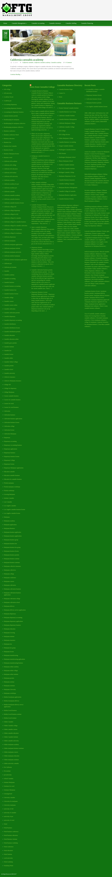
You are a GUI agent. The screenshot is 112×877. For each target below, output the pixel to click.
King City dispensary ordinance (93, 226)
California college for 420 (11, 214)
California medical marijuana (12, 256)
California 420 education (11, 169)
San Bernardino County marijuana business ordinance (95, 273)
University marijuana (10, 805)
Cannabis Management (19, 23)
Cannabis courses (9, 301)
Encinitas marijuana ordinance (93, 190)
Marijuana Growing (9, 632)
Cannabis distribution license (12, 328)
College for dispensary (10, 388)
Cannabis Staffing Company (66, 184)
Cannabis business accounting (12, 286)
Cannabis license (8, 354)
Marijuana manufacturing (11, 655)
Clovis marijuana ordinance (98, 320)
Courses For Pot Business (97, 154)
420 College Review (64, 134)
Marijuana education (9, 629)
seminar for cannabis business (72, 231)
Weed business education (11, 835)
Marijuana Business (9, 528)
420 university (8, 93)
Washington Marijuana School (67, 157)
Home (5, 23)
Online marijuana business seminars (14, 748)
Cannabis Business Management (68, 119)
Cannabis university (9, 373)
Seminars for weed (9, 786)
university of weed (9, 820)
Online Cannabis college (10, 725)
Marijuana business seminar (11, 559)
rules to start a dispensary (98, 264)
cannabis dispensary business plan (99, 142)
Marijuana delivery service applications (15, 610)
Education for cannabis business (13, 479)
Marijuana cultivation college (12, 598)
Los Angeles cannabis (10, 506)
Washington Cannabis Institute (67, 149)
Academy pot (7, 101)
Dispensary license (9, 464)
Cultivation (7, 411)
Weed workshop (8, 862)
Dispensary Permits (36, 247)
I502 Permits (62, 153)
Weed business (8, 828)
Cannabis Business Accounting (67, 142)
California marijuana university (12, 252)
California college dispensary (12, 210)
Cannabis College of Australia (67, 191)
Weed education (8, 850)
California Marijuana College (67, 123)
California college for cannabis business (15, 222)
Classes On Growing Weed (92, 316)
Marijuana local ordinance (92, 306)
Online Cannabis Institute (11, 737)
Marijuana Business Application (67, 195)
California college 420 (10, 206)
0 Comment (68, 62)
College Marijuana (9, 392)
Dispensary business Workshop (99, 160)
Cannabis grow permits (10, 343)
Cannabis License (101, 144)
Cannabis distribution (10, 324)
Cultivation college (9, 426)
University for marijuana (11, 801)
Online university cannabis (11, 763)
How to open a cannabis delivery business (42, 111)
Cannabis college (8, 297)
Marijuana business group (11, 540)
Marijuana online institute (11, 674)
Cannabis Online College (11, 362)
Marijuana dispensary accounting (13, 617)
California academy (9, 180)
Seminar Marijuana (9, 782)
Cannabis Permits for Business (39, 91)
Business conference (9, 131)
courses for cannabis (90, 152)
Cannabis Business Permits (66, 199)
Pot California (8, 767)
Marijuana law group (10, 648)
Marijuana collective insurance (12, 566)
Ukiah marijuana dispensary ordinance (67, 205)
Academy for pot (8, 97)
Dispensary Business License (39, 292)
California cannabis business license (14, 203)
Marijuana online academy (11, 667)
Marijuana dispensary (10, 614)
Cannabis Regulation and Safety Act (94, 146)
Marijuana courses (9, 581)
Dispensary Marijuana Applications (13, 468)
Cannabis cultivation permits (12, 312)
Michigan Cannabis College (66, 172)
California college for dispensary (13, 229)
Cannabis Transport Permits (39, 205)
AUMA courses (95, 121)
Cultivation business (9, 415)
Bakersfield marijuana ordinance (94, 174)
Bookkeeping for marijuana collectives (14, 123)
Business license (8, 150)
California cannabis (27, 62)
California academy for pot (11, 184)
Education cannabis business (12, 475)
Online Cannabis (8, 722)
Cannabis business (9, 282)
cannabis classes (95, 140)
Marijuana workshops (10, 693)
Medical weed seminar (10, 718)
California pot (8, 263)
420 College (62, 131)
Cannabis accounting (9, 278)
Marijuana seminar (9, 682)
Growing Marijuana (9, 494)
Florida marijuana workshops (12, 487)
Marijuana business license (11, 551)
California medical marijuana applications (15, 259)
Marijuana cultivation (10, 585)
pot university (8, 775)
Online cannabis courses (10, 729)
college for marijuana (90, 322)
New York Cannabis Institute (67, 168)
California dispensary (10, 237)
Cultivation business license (11, 422)
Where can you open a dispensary (40, 133)
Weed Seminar (8, 854)
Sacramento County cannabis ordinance (96, 268)
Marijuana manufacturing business (13, 663)
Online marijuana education (11, 756)
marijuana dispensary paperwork (100, 300)
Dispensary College (9, 460)
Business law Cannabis (10, 146)
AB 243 (106, 117)
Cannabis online (8, 358)
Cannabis (6, 271)
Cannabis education (9, 335)
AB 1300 (100, 117)
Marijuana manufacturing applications (14, 659)
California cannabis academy (26, 59)
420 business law (101, 113)
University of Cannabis (63, 207)
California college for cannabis (12, 218)
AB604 (97, 119)
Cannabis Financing (87, 23)
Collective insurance (9, 377)
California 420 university (11, 176)
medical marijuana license (92, 251)
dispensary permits (96, 164)
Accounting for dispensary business (14, 112)
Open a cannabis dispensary (39, 227)
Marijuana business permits (11, 555)
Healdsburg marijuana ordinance (93, 206)
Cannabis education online (11, 339)
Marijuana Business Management (68, 187)
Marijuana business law (10, 543)
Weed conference (8, 847)
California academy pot (10, 188)
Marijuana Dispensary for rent (67, 176)
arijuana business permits (11, 116)
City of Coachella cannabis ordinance (95, 314)
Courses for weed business (11, 407)
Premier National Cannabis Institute (69, 108)
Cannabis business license (11, 294)
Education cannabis (9, 471)
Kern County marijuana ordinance (99, 223)
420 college (7, 89)
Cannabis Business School (95, 135)
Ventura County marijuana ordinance (67, 211)
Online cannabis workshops (39, 182)
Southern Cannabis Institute (66, 165)
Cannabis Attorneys (55, 23)
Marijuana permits (9, 678)
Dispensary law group (91, 162)
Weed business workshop (11, 843)
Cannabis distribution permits (12, 331)
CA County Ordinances (91, 185)
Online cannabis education (11, 733)
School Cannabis (8, 778)
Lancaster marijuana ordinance (93, 231)
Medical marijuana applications (12, 697)
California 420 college (10, 165)
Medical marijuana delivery (11, 701)
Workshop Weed (8, 865)
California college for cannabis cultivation (15, 225)
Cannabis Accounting (38, 23)
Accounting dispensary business (13, 108)
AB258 (92, 119)
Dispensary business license (11, 456)
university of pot (8, 816)
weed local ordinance (63, 220)
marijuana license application (97, 304)
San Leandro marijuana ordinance (100, 281)
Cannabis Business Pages (66, 89)
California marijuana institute (12, 248)
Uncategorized (8, 794)
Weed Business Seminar (10, 839)
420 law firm (98, 115)
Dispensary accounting (10, 441)
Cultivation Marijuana (10, 434)
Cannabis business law (10, 290)
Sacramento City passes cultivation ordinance (97, 266)
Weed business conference (11, 831)
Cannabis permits (9, 365)
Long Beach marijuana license (93, 237)
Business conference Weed (11, 135)
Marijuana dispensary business (12, 625)
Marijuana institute (9, 636)
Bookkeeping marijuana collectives (13, 127)
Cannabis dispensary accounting (13, 320)
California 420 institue (10, 172)
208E (86, 113)
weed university (8, 858)
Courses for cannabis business (12, 400)
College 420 (7, 384)
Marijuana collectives (10, 570)
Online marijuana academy (11, 744)
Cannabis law (7, 350)
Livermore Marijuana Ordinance (100, 235)
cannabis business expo (91, 133)
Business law (7, 142)
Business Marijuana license (11, 154)
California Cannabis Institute (67, 115)
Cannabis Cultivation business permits (41, 270)
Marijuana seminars (9, 685)
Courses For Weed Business (92, 156)
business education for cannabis (99, 183)
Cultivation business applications (13, 418)
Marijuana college (9, 574)
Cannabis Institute (9, 347)
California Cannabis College (67, 127)
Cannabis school (8, 369)
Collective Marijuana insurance (12, 381)
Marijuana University (10, 689)
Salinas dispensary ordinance (92, 271)
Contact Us (62, 93)
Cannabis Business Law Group (67, 112)
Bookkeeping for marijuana (11, 119)
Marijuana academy (9, 521)
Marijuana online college (11, 670)
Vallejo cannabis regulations (73, 209)
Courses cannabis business (11, 396)
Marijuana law (8, 644)
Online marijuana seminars (11, 759)
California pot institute (10, 267)
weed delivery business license (72, 218)
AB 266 (87, 119)
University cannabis (9, 797)
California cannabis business (12, 199)
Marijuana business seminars (12, 562)
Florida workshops (9, 490)
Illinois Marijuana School (66, 161)
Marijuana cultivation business (12, 589)
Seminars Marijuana (9, 790)
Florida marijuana (9, 483)
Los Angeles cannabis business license (14, 509)
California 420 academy (10, 161)
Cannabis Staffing (71, 23)
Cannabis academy (56, 62)
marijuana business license (92, 291)
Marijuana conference (10, 577)
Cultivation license (9, 430)
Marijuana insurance (9, 640)
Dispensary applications (10, 449)
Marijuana (7, 517)
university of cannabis (10, 812)
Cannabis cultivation (9, 309)
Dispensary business (9, 453)
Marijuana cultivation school (12, 602)
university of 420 (8, 809)
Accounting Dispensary (10, 104)
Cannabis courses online (10, 305)
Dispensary (7, 437)
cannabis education (90, 144)
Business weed (8, 157)
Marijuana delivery (9, 606)
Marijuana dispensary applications (13, 621)
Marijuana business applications (13, 536)
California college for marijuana (13, 233)
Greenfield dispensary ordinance (93, 199)
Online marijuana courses (11, 752)
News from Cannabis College (42, 87)
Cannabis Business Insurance (67, 180)
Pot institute (7, 771)
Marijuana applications (10, 524)
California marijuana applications (13, 244)
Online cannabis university (11, 741)
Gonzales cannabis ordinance (99, 197)
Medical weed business (10, 710)
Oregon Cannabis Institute (66, 146)
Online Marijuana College (66, 138)
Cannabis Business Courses (97, 131)
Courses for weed (9, 403)
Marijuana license (9, 651)
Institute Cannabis (9, 498)
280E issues (91, 113)
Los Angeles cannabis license (12, 513)
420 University (93, 117)
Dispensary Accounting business (13, 445)
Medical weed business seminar (12, 714)
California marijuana (9, 241)
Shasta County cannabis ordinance (66, 233)
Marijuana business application (12, 532)
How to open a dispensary (98, 219)
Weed (5, 824)
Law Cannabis (8, 502)
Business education (9, 138)
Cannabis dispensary (9, 316)
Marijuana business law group (12, 547)
